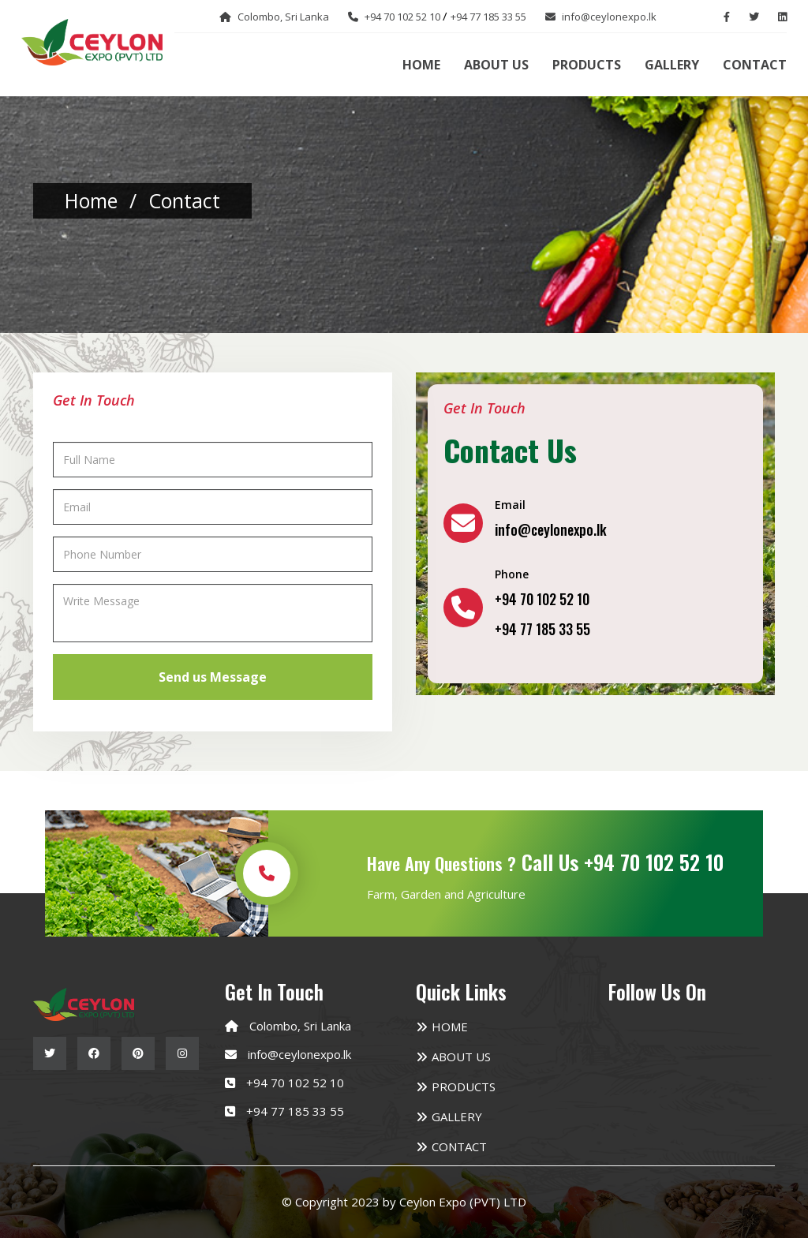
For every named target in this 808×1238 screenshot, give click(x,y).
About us (496, 64)
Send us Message (213, 677)
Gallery (672, 64)
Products (586, 64)
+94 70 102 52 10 (295, 1082)
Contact (755, 64)
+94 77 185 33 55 (295, 1111)
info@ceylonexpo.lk (299, 1054)
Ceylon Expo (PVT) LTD (462, 1202)
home (91, 200)
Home (421, 64)
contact (184, 200)
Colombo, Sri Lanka (300, 1026)
